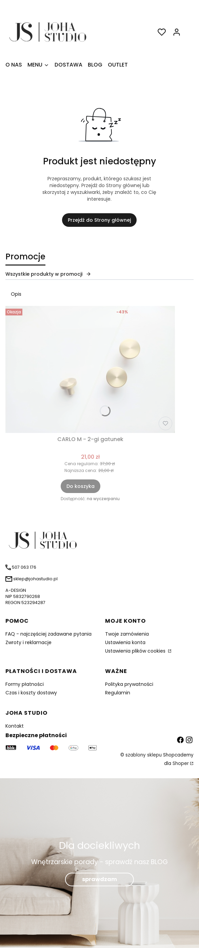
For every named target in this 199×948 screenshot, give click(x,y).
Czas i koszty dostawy (31, 692)
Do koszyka (80, 486)
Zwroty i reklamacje (28, 642)
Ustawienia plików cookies (136, 651)
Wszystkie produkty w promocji (48, 274)
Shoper (181, 763)
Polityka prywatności (129, 684)
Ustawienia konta (125, 642)
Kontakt (14, 726)
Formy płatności (24, 684)
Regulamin (117, 692)
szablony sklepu (143, 755)
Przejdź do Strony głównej (99, 220)
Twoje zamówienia (127, 634)
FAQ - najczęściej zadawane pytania (48, 634)
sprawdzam (99, 879)
